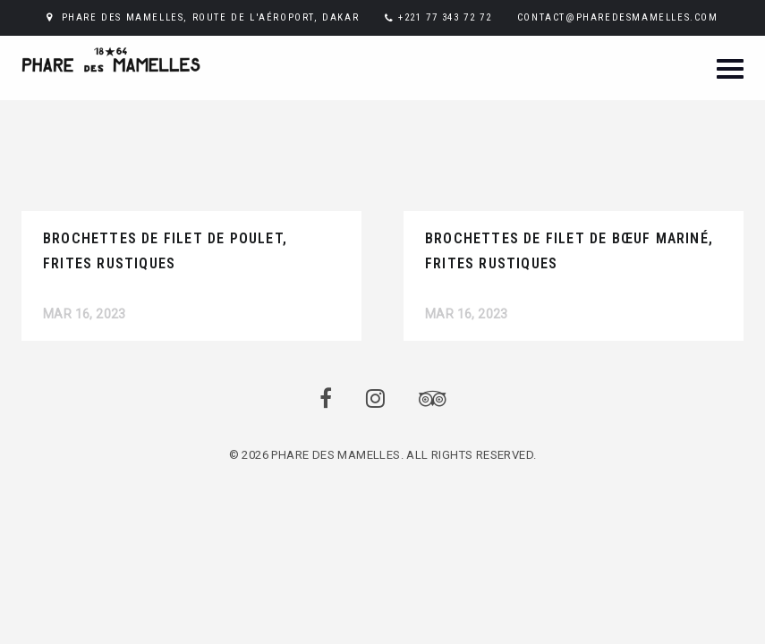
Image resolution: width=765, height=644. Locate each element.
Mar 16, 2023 (84, 314)
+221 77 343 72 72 (444, 17)
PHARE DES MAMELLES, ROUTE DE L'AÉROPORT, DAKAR (211, 17)
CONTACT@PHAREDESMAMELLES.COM (617, 17)
